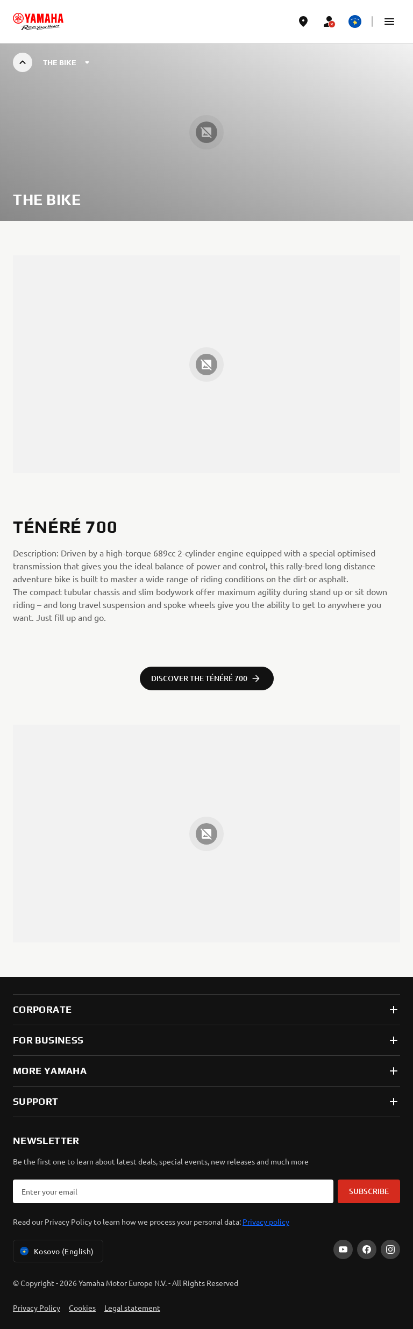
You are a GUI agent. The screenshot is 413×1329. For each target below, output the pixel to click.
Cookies (82, 1307)
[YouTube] (343, 1249)
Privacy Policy (36, 1307)
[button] (389, 21)
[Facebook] (366, 1249)
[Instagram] (390, 1249)
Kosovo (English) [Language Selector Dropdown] (56, 1251)
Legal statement (132, 1307)
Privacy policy (266, 1221)
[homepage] (38, 21)
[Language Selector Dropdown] (355, 21)
